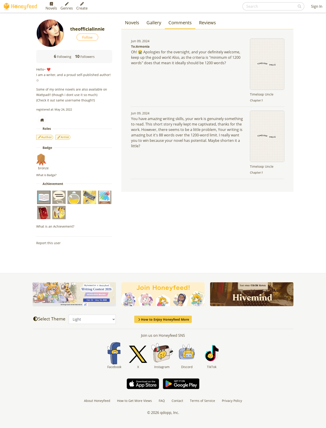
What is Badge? (46, 175)
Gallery (153, 23)
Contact (177, 400)
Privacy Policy (232, 400)
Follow (87, 37)
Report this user (48, 243)
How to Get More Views (134, 400)
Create (82, 6)
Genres (66, 6)
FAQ (162, 400)
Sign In (316, 6)
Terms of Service (202, 400)
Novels (51, 6)
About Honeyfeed (97, 400)
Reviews (207, 23)
